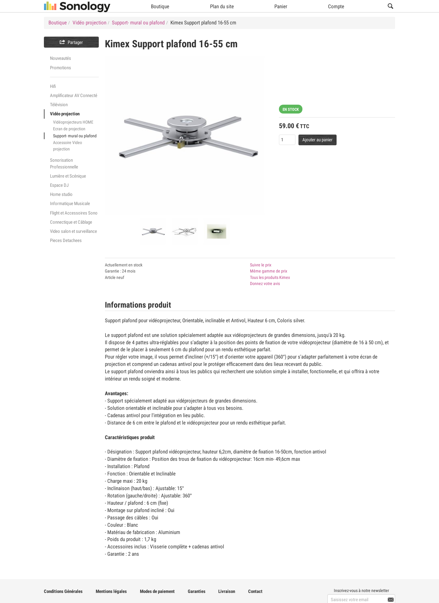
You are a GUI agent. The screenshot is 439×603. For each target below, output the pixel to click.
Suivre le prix (260, 264)
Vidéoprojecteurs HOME (73, 122)
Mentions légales (111, 591)
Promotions (60, 67)
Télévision (59, 104)
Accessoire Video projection (67, 145)
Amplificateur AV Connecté (73, 95)
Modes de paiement (157, 591)
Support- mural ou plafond (75, 135)
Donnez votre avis (265, 283)
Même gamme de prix (268, 271)
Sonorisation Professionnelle (64, 163)
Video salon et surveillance (73, 231)
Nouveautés (60, 58)
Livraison (226, 591)
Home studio (61, 194)
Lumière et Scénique (68, 176)
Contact (255, 591)
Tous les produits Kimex (270, 277)
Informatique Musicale (70, 203)
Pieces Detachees (66, 240)
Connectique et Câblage (71, 222)
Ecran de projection (69, 128)
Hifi (53, 86)
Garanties (196, 591)
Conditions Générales (63, 591)
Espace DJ (59, 185)
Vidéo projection (65, 114)
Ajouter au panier (317, 140)
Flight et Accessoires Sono (74, 213)
